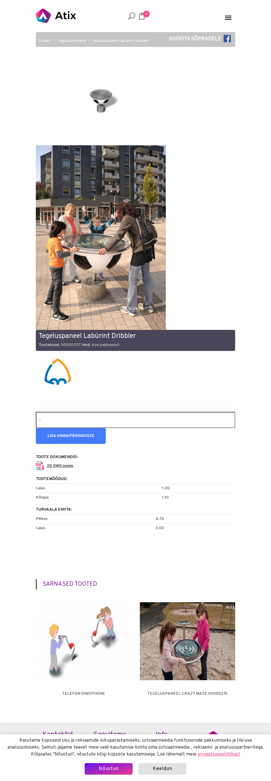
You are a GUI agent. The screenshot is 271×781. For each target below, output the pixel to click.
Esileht (45, 40)
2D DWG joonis (60, 466)
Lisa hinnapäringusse (70, 436)
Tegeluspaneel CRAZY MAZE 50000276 (187, 694)
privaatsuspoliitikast (219, 754)
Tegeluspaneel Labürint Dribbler (120, 40)
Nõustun (109, 769)
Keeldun (162, 769)
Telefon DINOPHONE (83, 694)
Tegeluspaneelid (71, 40)
